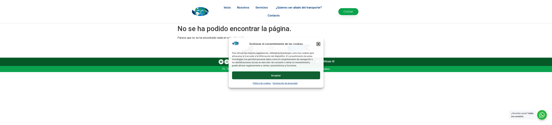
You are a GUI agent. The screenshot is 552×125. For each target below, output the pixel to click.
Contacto (274, 12)
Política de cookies (262, 83)
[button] (318, 44)
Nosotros (243, 4)
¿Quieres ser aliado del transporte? (299, 4)
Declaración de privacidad (285, 83)
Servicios (263, 4)
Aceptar (276, 75)
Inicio (227, 4)
